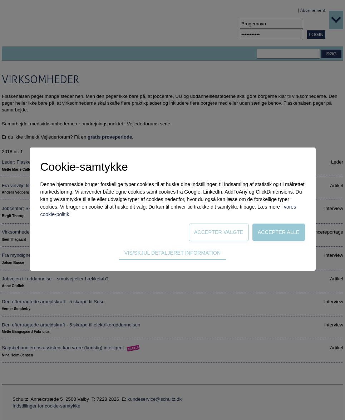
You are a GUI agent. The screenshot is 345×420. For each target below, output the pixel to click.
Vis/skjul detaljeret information (172, 253)
